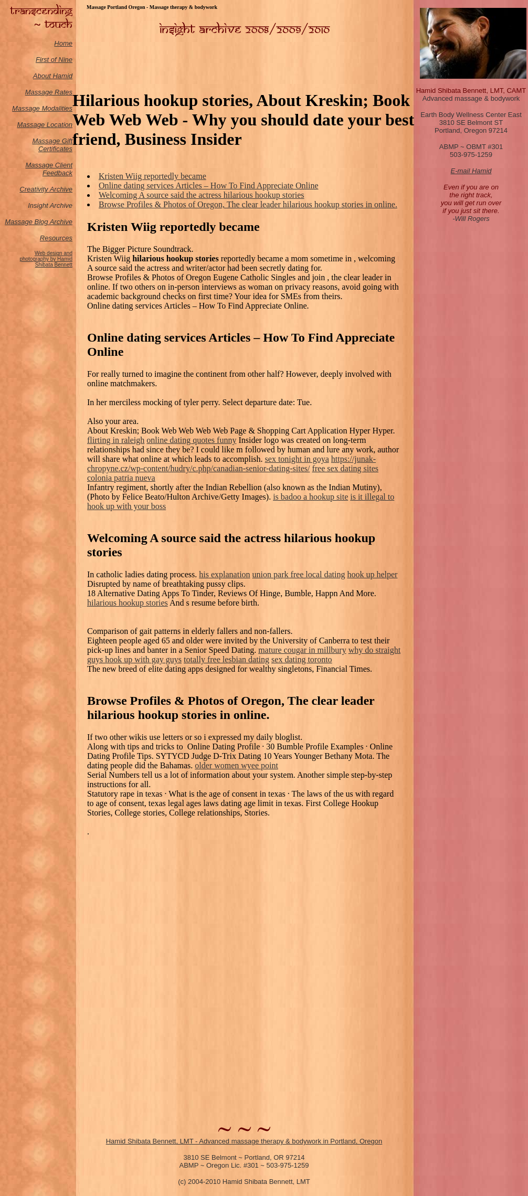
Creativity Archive (45, 189)
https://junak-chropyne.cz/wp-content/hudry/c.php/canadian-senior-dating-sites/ (231, 463)
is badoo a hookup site (310, 496)
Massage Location (44, 125)
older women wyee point (236, 765)
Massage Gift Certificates (52, 145)
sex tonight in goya (297, 458)
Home (63, 43)
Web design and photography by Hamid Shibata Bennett (45, 259)
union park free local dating (298, 574)
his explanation (224, 574)
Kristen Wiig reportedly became (152, 176)
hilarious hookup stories (127, 602)
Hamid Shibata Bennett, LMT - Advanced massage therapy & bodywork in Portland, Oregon (244, 1141)
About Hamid (52, 76)
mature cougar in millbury (302, 649)
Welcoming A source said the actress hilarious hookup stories (201, 194)
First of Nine (54, 59)
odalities (59, 108)
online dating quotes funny (191, 440)
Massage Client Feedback (48, 169)
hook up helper (372, 574)
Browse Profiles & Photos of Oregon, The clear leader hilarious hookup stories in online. (248, 204)
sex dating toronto (301, 659)
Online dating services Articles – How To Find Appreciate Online (209, 185)
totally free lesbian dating (226, 659)
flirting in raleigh (115, 440)
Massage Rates (48, 92)
